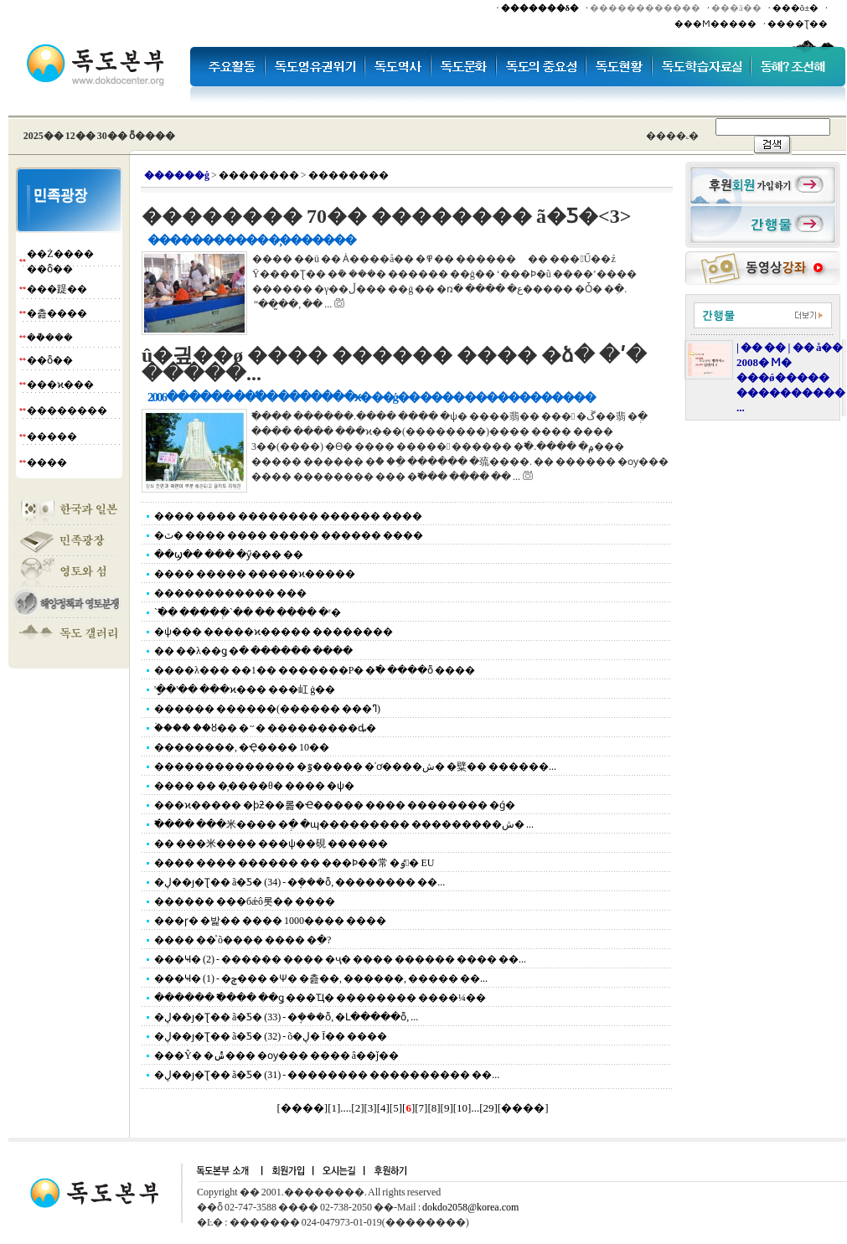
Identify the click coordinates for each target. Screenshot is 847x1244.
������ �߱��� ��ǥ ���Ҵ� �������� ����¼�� (320, 998)
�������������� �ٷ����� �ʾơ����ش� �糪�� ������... (355, 766)
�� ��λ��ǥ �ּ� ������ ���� (253, 651)
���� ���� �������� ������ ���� (288, 516)
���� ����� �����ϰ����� (254, 574)
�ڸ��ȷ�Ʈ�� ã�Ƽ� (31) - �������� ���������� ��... (326, 1075)
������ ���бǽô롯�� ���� (244, 901)
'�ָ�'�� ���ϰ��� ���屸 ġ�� (244, 689)
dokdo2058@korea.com (470, 1207)
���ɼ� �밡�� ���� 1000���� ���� (270, 921)
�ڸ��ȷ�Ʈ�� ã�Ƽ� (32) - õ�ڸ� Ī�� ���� (270, 1036)
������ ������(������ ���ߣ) (267, 709)
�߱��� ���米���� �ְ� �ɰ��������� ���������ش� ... (344, 824)
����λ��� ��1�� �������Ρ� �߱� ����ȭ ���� (315, 670)
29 (488, 1108)
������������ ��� (230, 593)
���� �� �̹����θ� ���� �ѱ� (254, 786)
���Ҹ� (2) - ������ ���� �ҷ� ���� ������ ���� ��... (340, 959)
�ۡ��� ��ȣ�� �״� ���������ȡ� (265, 728)
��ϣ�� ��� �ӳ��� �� (228, 554)
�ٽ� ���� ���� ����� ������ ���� (288, 535)
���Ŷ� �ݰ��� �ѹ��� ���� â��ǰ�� (276, 1055)
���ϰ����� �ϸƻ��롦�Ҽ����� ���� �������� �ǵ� (334, 805)
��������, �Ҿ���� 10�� (241, 747)
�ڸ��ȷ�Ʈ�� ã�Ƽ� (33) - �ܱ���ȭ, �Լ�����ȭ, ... (286, 1017)
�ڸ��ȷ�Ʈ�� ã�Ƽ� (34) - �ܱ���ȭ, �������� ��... (299, 882)
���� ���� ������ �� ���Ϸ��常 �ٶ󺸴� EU (294, 863)
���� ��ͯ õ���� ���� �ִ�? (242, 940)
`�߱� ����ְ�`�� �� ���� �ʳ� (247, 612)
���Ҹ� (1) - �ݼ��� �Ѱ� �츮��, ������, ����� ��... (321, 978)
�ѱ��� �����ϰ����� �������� (273, 631)
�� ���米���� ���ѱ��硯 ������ (271, 843)
